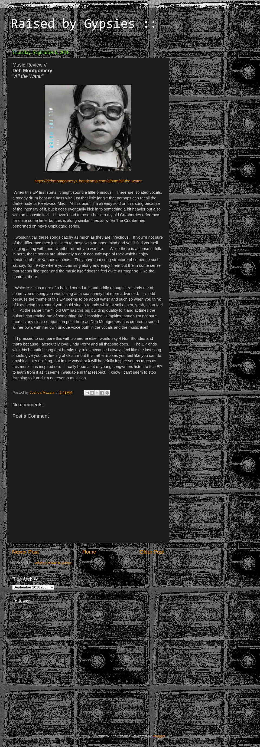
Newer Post (25, 552)
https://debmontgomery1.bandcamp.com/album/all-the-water (88, 181)
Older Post (152, 552)
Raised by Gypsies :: (84, 24)
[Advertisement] (233, 141)
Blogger (159, 736)
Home (89, 552)
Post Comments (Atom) (54, 563)
